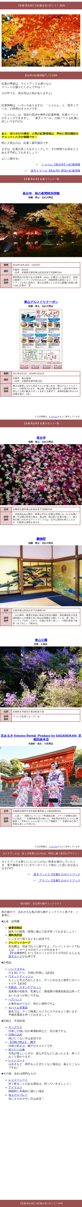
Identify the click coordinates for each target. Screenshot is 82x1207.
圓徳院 (41, 539)
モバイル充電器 (18, 1007)
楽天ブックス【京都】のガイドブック (56, 874)
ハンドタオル (16, 969)
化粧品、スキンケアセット (24, 987)
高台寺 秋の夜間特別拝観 (41, 193)
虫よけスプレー (18, 1094)
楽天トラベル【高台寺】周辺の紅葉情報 (55, 170)
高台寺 (41, 438)
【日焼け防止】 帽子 (22, 1042)
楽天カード (15, 956)
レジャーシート (18, 1079)
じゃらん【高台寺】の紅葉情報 (60, 164)
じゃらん (53, 416)
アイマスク (15, 1087)
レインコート (16, 1060)
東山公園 (41, 640)
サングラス (15, 1027)
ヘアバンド (15, 999)
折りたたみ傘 (16, 1049)
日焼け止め (15, 1034)
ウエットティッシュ (20, 976)
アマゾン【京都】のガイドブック (59, 880)
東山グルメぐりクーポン (41, 302)
